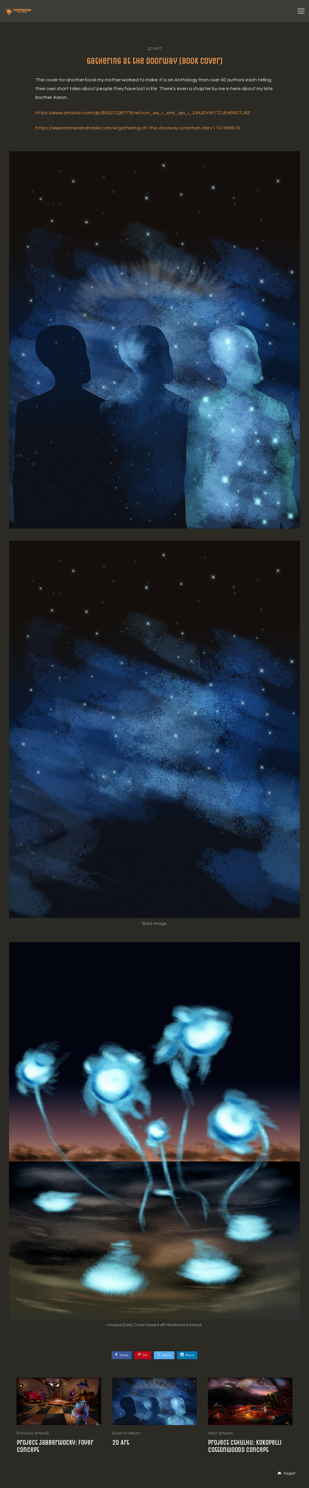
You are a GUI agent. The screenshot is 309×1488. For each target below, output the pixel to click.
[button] (286, 1474)
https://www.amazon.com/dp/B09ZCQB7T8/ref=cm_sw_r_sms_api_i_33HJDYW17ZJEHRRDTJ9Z (142, 112)
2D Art (155, 49)
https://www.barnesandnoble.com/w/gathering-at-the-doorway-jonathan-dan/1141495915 (137, 128)
